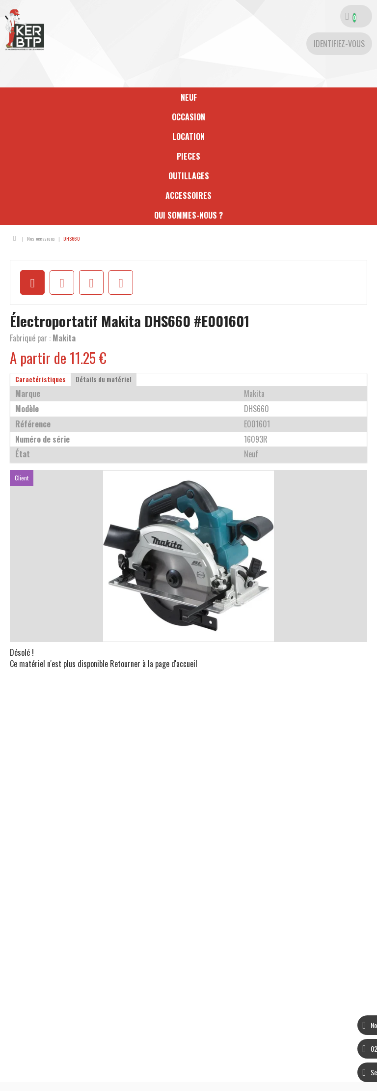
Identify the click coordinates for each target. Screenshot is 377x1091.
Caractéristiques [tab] (40, 379)
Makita (64, 338)
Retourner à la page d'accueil (153, 664)
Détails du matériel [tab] (104, 379)
